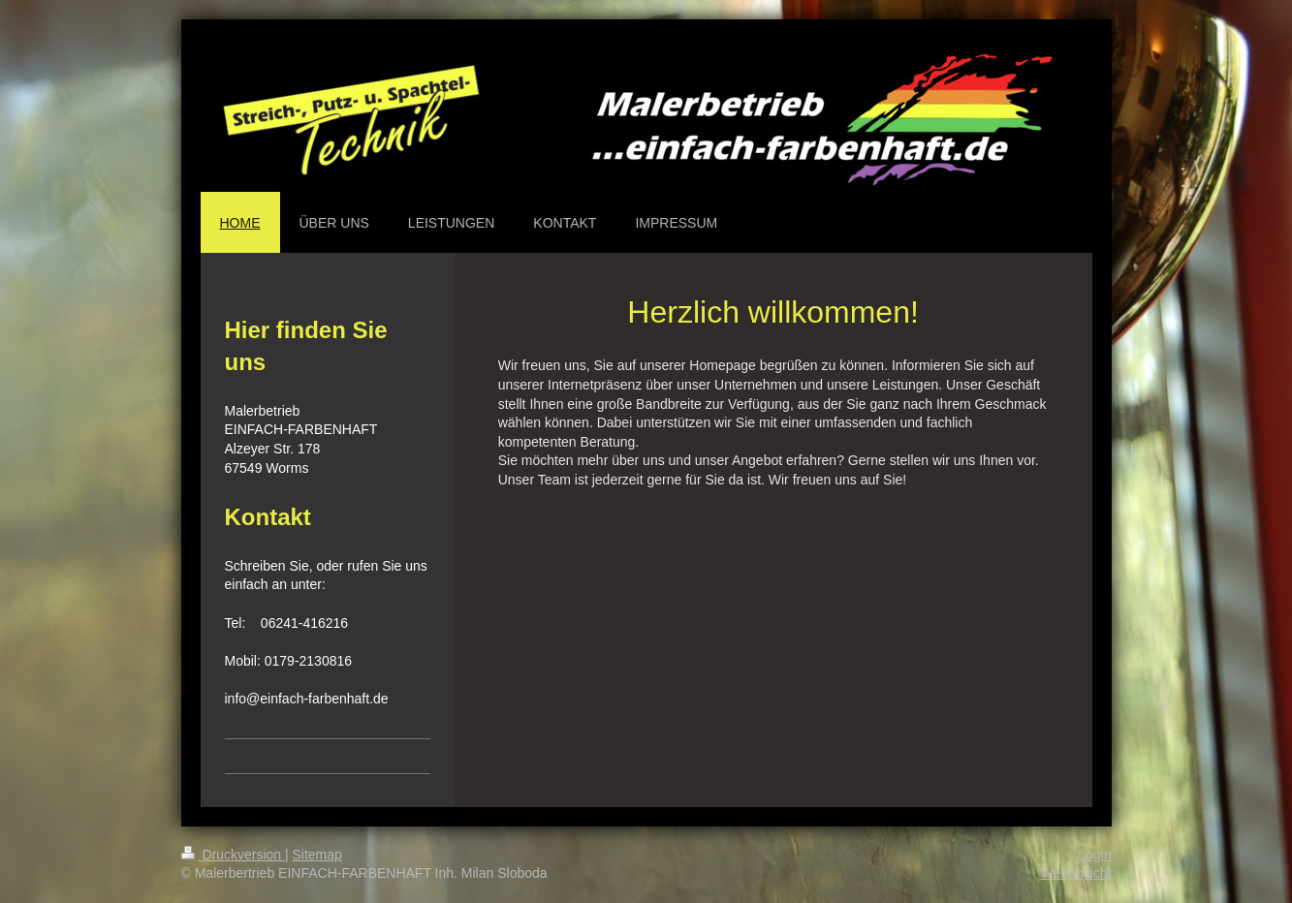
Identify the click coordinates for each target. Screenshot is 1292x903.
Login (1094, 854)
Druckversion (233, 854)
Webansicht (1076, 873)
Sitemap (317, 854)
